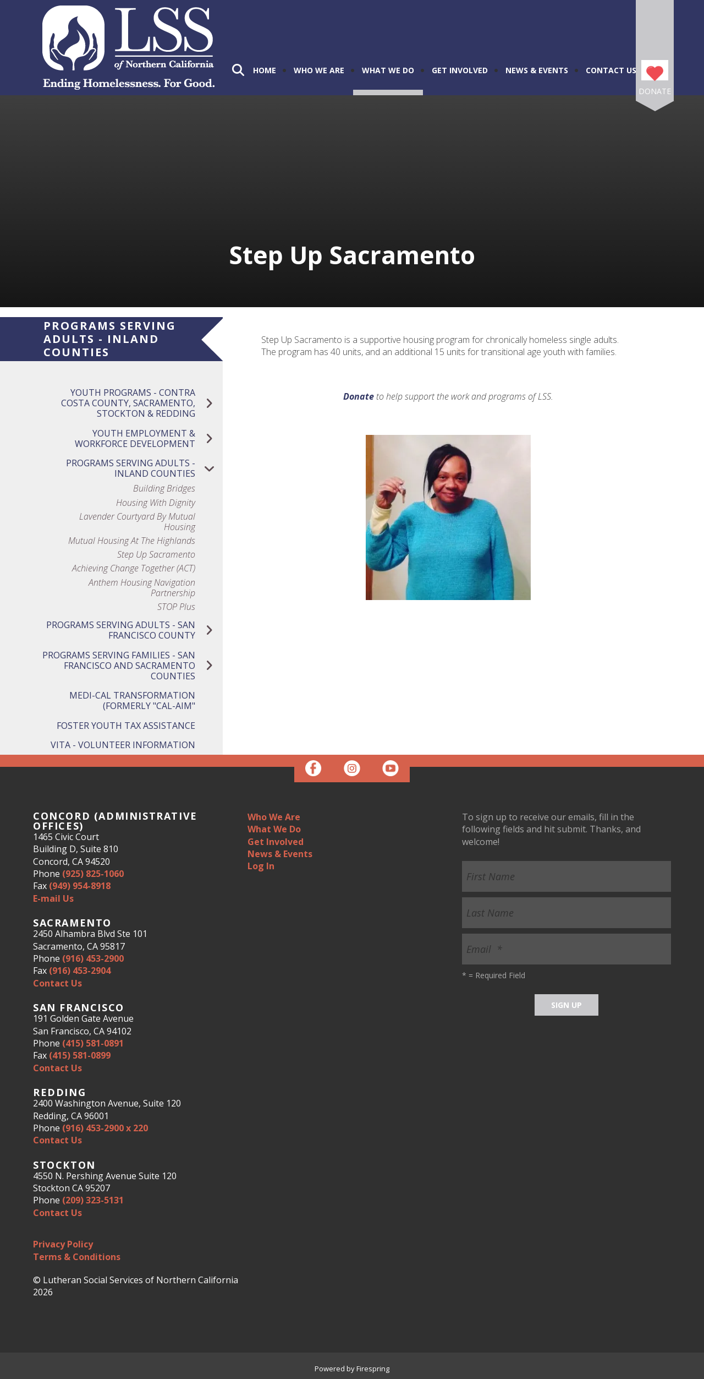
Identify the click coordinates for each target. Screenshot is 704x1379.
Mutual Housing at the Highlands (131, 541)
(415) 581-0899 (80, 1055)
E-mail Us (53, 898)
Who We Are (319, 70)
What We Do (388, 70)
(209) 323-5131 (93, 1200)
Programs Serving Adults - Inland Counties (144, 468)
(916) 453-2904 (80, 970)
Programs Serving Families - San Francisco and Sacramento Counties (132, 666)
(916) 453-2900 (93, 958)
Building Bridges (164, 488)
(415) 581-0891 (93, 1043)
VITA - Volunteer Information (123, 745)
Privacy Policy (63, 1244)
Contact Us (611, 70)
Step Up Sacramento (156, 554)
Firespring (372, 1368)
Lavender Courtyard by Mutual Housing (137, 521)
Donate (655, 91)
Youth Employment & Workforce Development (149, 439)
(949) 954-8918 (80, 886)
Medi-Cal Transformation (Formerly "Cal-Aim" (132, 700)
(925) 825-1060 (93, 874)
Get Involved (460, 70)
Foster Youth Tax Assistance (126, 726)
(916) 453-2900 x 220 (105, 1128)
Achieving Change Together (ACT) (133, 568)
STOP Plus (176, 607)
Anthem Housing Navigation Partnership (142, 587)
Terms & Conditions (76, 1257)
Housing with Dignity (155, 503)
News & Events (536, 70)
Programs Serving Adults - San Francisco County (134, 630)
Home (264, 70)
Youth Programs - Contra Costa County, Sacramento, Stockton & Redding (142, 403)
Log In (261, 866)
